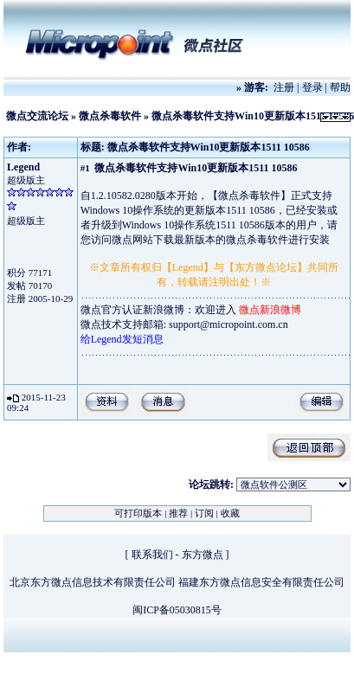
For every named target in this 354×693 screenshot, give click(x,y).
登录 (312, 87)
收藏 (230, 513)
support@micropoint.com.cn (228, 324)
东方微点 (202, 555)
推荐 (178, 513)
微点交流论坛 (37, 116)
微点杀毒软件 (110, 116)
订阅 (204, 513)
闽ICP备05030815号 (177, 610)
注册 (284, 87)
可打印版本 (138, 513)
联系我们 (152, 555)
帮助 (340, 87)
